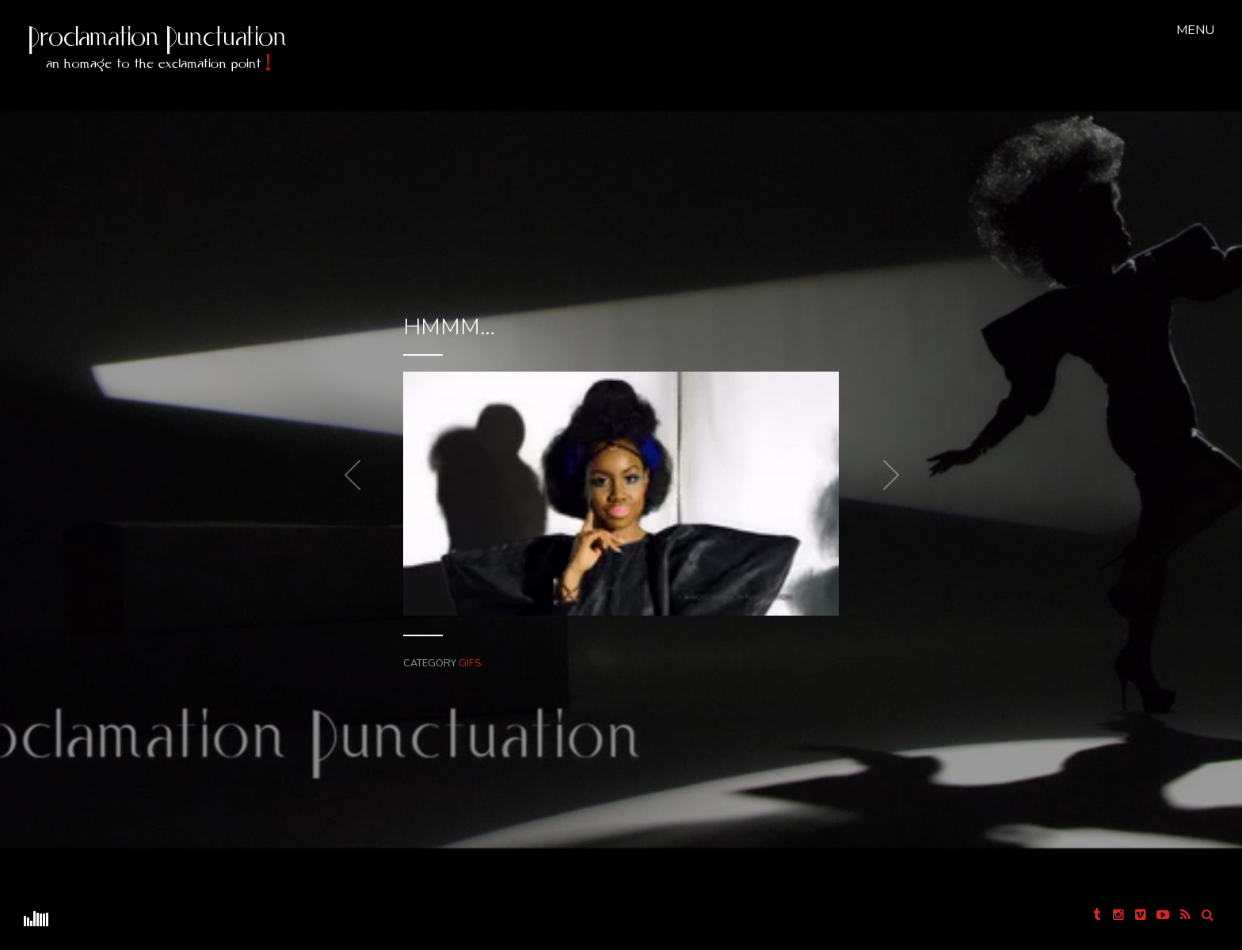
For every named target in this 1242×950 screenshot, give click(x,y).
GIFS (497, 609)
